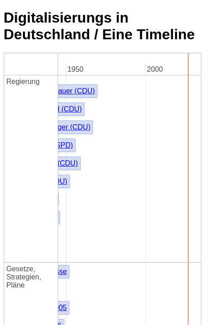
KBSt (69, 123)
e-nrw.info (19, 309)
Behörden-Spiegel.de (37, 195)
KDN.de (16, 293)
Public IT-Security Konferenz (49, 203)
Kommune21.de (29, 187)
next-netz (18, 236)
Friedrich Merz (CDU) (95, 82)
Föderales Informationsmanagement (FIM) (128, 136)
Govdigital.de (25, 211)
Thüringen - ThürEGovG (99, 169)
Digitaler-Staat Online (38, 219)
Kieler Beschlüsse (89, 94)
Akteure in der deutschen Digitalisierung (67, 228)
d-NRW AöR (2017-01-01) (45, 284)
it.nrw (12, 301)
